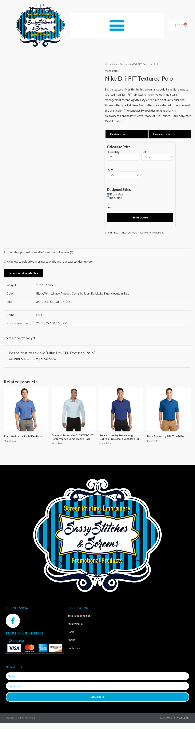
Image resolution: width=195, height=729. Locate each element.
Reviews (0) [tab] (69, 253)
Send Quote (140, 218)
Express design (163, 134)
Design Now (118, 134)
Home (108, 64)
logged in (30, 360)
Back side (116, 198)
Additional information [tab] (42, 253)
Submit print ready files (24, 274)
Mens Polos (121, 64)
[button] (117, 25)
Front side (116, 195)
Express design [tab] (14, 253)
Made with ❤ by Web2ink (174, 724)
